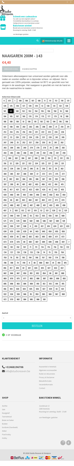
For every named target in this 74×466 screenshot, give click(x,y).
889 (51, 278)
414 (56, 184)
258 (36, 142)
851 (31, 273)
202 (23, 126)
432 (55, 189)
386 (36, 179)
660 (23, 236)
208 (43, 126)
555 (43, 215)
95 (31, 294)
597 (18, 226)
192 (41, 121)
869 (5, 278)
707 (24, 247)
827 (49, 267)
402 (30, 184)
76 (11, 257)
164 (5, 116)
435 (62, 189)
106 (26, 100)
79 (18, 262)
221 (36, 131)
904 (24, 283)
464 (30, 199)
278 (44, 147)
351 (50, 168)
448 (44, 194)
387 (43, 179)
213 (5, 131)
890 (57, 278)
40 (18, 184)
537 (5, 215)
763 (23, 257)
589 (57, 220)
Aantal (5, 313)
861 (56, 273)
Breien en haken (8, 420)
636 (18, 231)
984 (24, 299)
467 (36, 199)
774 (56, 257)
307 (29, 158)
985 (31, 299)
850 (24, 273)
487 (31, 205)
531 (65, 210)
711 (36, 247)
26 (50, 142)
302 (16, 158)
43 (50, 189)
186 (5, 121)
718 (61, 247)
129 (36, 105)
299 (63, 152)
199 (17, 126)
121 (68, 100)
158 (55, 111)
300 (9, 158)
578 (17, 220)
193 (47, 121)
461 (17, 199)
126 (17, 105)
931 (62, 288)
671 (56, 236)
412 (49, 184)
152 (23, 111)
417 (11, 189)
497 (5, 210)
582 (31, 220)
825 (42, 267)
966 (50, 294)
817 (11, 267)
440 (11, 194)
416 (5, 189)
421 (17, 189)
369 (31, 173)
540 (11, 215)
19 (23, 121)
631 (61, 226)
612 (42, 226)
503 (16, 210)
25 (18, 142)
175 (42, 116)
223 (49, 131)
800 (40, 262)
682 (30, 241)
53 (60, 210)
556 (50, 215)
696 (56, 241)
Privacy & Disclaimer (46, 377)
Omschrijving (11, 68)
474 (63, 199)
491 (44, 205)
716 (55, 247)
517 (29, 210)
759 (5, 257)
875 (18, 278)
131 (54, 105)
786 (5, 262)
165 (11, 116)
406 (43, 184)
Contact (42, 388)
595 (11, 226)
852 (37, 273)
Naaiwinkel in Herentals (47, 367)
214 (11, 131)
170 (30, 116)
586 (44, 220)
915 (63, 283)
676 (18, 241)
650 (50, 231)
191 (35, 121)
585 (37, 220)
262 (62, 142)
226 (62, 131)
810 (59, 262)
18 (61, 116)
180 (67, 116)
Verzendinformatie (46, 384)
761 (17, 257)
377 (63, 173)
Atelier (4, 431)
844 (11, 273)
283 (5, 152)
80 (34, 262)
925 (30, 288)
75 (50, 252)
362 (62, 168)
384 (23, 179)
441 (18, 194)
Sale (3, 409)
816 (5, 267)
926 (37, 288)
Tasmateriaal (7, 416)
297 (57, 152)
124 (5, 105)
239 (50, 137)
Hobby (4, 438)
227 (5, 137)
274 (31, 147)
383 (17, 179)
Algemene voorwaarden (48, 370)
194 (54, 121)
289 (31, 152)
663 (36, 236)
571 (5, 220)
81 (53, 262)
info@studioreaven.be (16, 371)
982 (18, 299)
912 (44, 283)
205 (37, 126)
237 (43, 137)
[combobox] (37, 317)
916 (5, 288)
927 (43, 288)
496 (63, 205)
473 (56, 199)
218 (30, 131)
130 (48, 105)
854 (44, 273)
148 (17, 111)
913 (50, 283)
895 (5, 283)
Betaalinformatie (45, 381)
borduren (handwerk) (10, 427)
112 (56, 100)
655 (56, 231)
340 (31, 168)
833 (55, 267)
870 (11, 278)
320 (16, 163)
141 (5, 111)
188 (11, 121)
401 (23, 184)
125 (11, 105)
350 (43, 168)
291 (37, 152)
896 (11, 283)
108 (39, 100)
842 (5, 273)
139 (66, 105)
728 (18, 252)
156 (48, 111)
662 (30, 236)
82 (23, 267)
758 (62, 252)
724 (5, 252)
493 (50, 205)
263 (5, 147)
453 (57, 194)
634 (5, 231)
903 (18, 283)
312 (61, 158)
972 (5, 299)
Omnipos (47, 453)
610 (36, 226)
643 (36, 231)
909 (31, 283)
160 (66, 111)
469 (43, 199)
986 (37, 299)
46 (11, 199)
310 (49, 158)
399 (11, 184)
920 (17, 288)
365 (11, 173)
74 (44, 252)
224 (56, 131)
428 (37, 189)
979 (11, 299)
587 (50, 220)
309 (42, 158)
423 (30, 189)
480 (11, 205)
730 (24, 252)
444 (31, 194)
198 (11, 126)
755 (55, 252)
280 (56, 147)
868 (62, 273)
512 (22, 210)
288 (24, 152)
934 (11, 294)
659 (11, 236)
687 (36, 241)
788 (11, 262)
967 (56, 294)
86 (50, 273)
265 (18, 147)
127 (23, 105)
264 (11, 147)
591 (63, 220)
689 (43, 241)
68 (24, 241)
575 (11, 220)
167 (17, 116)
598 (24, 226)
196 (66, 121)
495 (57, 205)
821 (29, 267)
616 (48, 226)
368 (24, 173)
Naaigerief (5, 413)
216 (23, 131)
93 (57, 288)
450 (50, 194)
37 (37, 173)
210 (62, 126)
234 (30, 137)
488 (37, 205)
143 (11, 111)
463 (23, 199)
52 (41, 210)
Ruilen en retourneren (47, 374)
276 (37, 147)
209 (50, 126)
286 (18, 152)
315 (67, 158)
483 (24, 205)
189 (17, 121)
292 (44, 152)
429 (43, 189)
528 (53, 210)
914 (56, 283)
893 (64, 278)
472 (49, 199)
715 (48, 247)
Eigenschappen (29, 68)
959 (36, 294)
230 (17, 137)
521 (47, 210)
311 (55, 158)
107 (33, 100)
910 (37, 283)
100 (20, 100)
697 (63, 241)
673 (5, 241)
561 (56, 215)
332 (5, 168)
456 (5, 199)
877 (24, 278)
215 (17, 131)
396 (63, 179)
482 (18, 205)
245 (63, 137)
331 (62, 163)
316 (5, 163)
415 (62, 184)
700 (5, 247)
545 (24, 215)
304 (22, 158)
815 (65, 262)
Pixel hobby (6, 434)
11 (44, 100)
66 (18, 236)
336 (18, 168)
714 (42, 247)
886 (37, 278)
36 (56, 168)
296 (50, 152)
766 (36, 257)
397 (5, 184)
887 (44, 278)
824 (35, 267)
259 (43, 142)
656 (63, 231)
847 (18, 273)
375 (56, 173)
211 (68, 126)
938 (18, 294)
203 (30, 126)
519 (35, 210)
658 (5, 236)
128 (30, 105)
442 (24, 194)
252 (23, 142)
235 (36, 137)
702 (17, 247)
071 (9, 100)
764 (30, 257)
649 (43, 231)
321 (23, 163)
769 (49, 257)
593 (5, 226)
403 (36, 184)
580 (24, 220)
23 (11, 137)
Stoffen (4, 406)
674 (11, 241)
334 (11, 168)
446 (37, 194)
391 (50, 179)
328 (56, 163)
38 (4, 179)
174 (36, 116)
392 (56, 179)
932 (5, 294)
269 (24, 147)
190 (29, 121)
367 (18, 173)
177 (49, 116)
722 (67, 247)
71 (30, 247)
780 (63, 257)
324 (36, 163)
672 (63, 236)
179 (55, 116)
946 (24, 294)
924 (24, 288)
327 (49, 163)
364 (5, 173)
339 (24, 168)
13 (42, 105)
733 (31, 252)
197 (5, 126)
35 (37, 168)
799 (23, 262)
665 (43, 236)
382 (10, 179)
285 (11, 152)
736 (37, 252)
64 (31, 231)
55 (31, 215)
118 (62, 100)
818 (17, 267)
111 (50, 100)
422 (23, 189)
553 (36, 215)
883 (31, 278)
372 (43, 173)
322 (29, 163)
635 (11, 231)
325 (43, 163)
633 (67, 226)
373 (50, 173)
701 (11, 247)
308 (36, 158)
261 (55, 142)
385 (30, 179)
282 (63, 147)
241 (56, 137)
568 (63, 215)
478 (5, 205)
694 (50, 241)
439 (5, 194)
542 (18, 215)
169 (23, 116)
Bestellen (37, 326)
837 (62, 267)
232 (23, 137)
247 (5, 142)
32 (11, 163)
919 (11, 288)
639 (24, 231)
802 (47, 262)
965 (43, 294)
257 (30, 142)
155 (42, 111)
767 (43, 257)
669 (50, 236)
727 (11, 252)
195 (60, 121)
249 (11, 142)
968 (63, 294)
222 (42, 131)
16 (61, 111)
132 (60, 105)
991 (44, 299)
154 (36, 111)
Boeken (5, 424)
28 (51, 147)
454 (63, 194)
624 (54, 226)
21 (56, 126)
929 (50, 288)
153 (30, 111)
